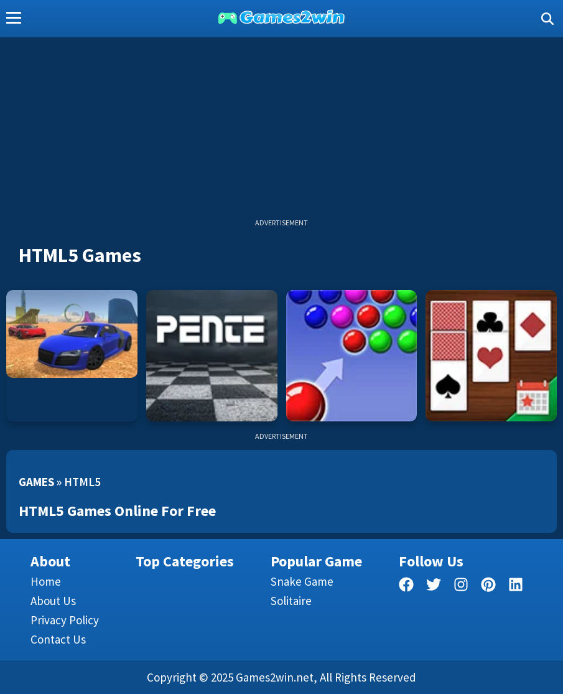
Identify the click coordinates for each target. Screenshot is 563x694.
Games (36, 481)
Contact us (58, 639)
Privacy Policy (64, 619)
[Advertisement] (281, 131)
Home (45, 581)
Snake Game (302, 581)
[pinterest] (488, 586)
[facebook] (406, 586)
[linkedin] (515, 586)
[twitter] (433, 586)
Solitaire (291, 600)
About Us (53, 600)
